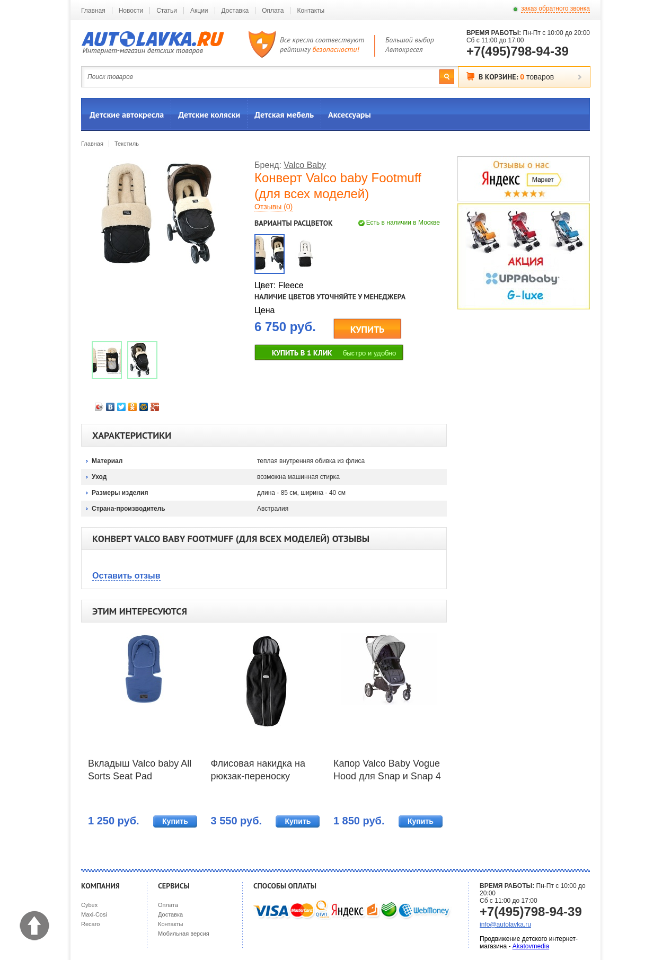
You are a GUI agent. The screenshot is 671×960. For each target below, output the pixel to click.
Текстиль (126, 143)
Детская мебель (284, 114)
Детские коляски (209, 114)
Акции (199, 10)
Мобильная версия (183, 933)
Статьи (166, 10)
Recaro (90, 924)
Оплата (273, 10)
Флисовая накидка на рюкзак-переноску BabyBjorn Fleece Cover (262, 771)
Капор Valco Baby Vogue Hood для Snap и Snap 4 (387, 769)
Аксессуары (349, 114)
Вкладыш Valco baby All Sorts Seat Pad (139, 769)
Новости (131, 10)
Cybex (89, 905)
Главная (93, 10)
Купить (175, 821)
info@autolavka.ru (505, 924)
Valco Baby (305, 165)
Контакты (310, 10)
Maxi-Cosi (94, 914)
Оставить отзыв (126, 575)
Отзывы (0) (273, 206)
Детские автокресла (127, 114)
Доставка (235, 10)
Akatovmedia (531, 946)
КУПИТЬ (367, 329)
